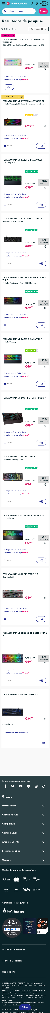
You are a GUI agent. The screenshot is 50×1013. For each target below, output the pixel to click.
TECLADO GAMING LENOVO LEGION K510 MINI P (25, 634)
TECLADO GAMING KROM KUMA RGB (20, 457)
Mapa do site (8, 972)
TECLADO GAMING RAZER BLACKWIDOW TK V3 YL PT (25, 279)
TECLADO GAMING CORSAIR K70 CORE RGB (24, 219)
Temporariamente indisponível (16, 733)
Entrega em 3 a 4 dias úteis (15, 76)
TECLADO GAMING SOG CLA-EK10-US (20, 695)
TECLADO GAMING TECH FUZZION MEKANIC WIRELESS (24, 41)
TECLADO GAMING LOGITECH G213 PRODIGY (24, 398)
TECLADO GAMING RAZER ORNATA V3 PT (22, 339)
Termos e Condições (12, 961)
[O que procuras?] (19, 11)
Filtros (25, 1007)
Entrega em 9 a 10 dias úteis (15, 608)
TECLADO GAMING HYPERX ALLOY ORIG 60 (23, 101)
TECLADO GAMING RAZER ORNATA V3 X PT (23, 160)
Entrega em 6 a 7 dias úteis (15, 373)
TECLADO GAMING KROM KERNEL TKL (21, 574)
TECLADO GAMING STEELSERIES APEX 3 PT (23, 516)
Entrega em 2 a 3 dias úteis (15, 194)
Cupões (43, 11)
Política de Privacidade (13, 950)
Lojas (7, 797)
